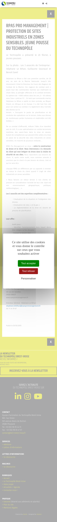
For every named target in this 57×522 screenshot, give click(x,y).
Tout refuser (28, 271)
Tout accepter (28, 263)
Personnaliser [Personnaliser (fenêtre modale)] (28, 278)
